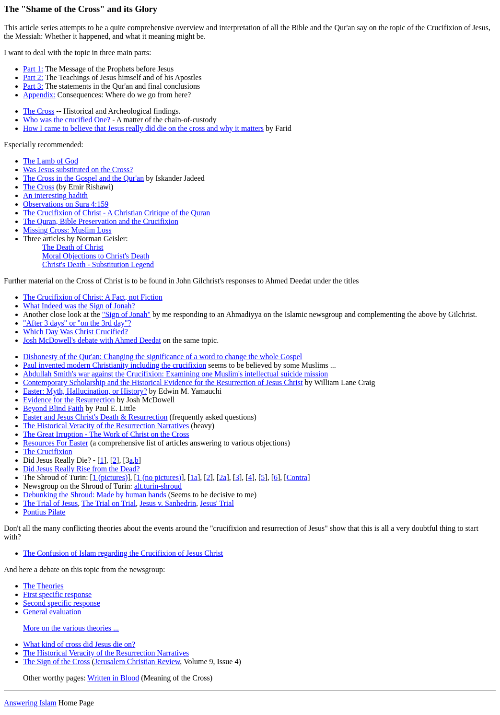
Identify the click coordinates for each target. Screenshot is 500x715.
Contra (297, 477)
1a (194, 477)
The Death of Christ (73, 247)
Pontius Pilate (44, 512)
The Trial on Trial (108, 503)
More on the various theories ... (71, 628)
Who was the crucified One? (66, 120)
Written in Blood (113, 678)
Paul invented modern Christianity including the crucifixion (114, 365)
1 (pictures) (110, 477)
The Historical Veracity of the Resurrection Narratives (106, 426)
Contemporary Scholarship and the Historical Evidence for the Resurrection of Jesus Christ (162, 382)
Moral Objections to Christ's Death (95, 256)
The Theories (43, 586)
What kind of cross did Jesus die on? (79, 644)
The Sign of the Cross (56, 661)
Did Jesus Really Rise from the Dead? (81, 469)
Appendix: (39, 95)
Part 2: (33, 77)
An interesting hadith (55, 195)
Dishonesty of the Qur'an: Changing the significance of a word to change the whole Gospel (162, 356)
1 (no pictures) (159, 477)
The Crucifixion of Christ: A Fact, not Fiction (93, 297)
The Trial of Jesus (50, 503)
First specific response (57, 594)
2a (222, 477)
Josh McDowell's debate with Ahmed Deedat (92, 340)
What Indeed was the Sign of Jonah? (79, 306)
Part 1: (33, 69)
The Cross (38, 111)
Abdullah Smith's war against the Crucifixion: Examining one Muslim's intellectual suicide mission (175, 374)
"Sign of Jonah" (126, 314)
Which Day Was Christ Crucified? (75, 332)
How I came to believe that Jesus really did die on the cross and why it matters (143, 128)
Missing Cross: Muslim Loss (67, 230)
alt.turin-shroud (158, 486)
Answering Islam (30, 703)
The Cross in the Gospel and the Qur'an (83, 178)
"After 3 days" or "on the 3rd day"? (77, 323)
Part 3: (33, 86)
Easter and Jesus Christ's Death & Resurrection (95, 417)
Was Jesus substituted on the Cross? (78, 169)
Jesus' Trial (217, 503)
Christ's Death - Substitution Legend (98, 264)
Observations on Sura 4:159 (65, 204)
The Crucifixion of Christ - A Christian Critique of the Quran (116, 213)
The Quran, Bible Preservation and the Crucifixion (100, 221)
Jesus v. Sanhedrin (168, 503)
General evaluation (52, 612)
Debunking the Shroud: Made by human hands (94, 495)
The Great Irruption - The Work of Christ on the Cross (106, 434)
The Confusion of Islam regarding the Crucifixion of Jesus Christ (123, 553)
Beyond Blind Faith (53, 408)
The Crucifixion (47, 451)
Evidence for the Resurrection (69, 400)
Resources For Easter (55, 443)
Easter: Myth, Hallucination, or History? (85, 391)
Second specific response (61, 603)
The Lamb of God (50, 161)
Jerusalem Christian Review (137, 661)
